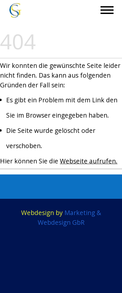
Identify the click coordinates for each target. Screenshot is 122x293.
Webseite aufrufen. (88, 161)
